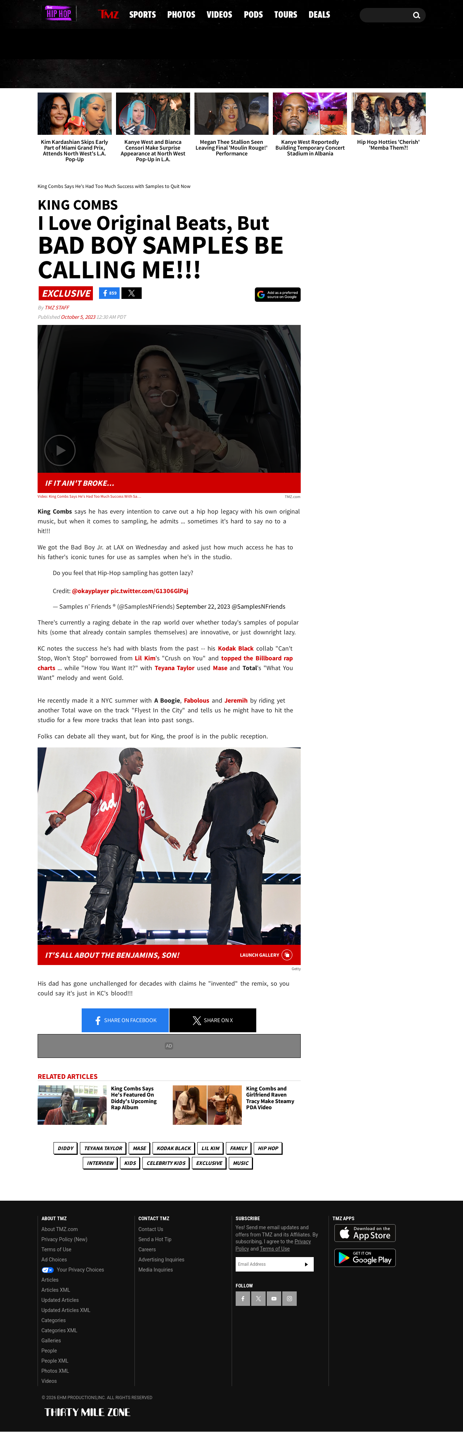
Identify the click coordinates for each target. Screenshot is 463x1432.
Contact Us (150, 1229)
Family (238, 1148)
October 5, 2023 (78, 316)
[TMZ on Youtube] (66, 13)
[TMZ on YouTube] (274, 1298)
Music (240, 1162)
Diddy (65, 1148)
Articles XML (56, 1290)
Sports (111, 74)
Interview (100, 1162)
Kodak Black (173, 1148)
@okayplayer (90, 591)
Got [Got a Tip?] (60, 44)
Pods (288, 74)
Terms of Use (57, 1250)
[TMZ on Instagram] (80, 13)
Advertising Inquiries (161, 1260)
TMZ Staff (56, 307)
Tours (340, 74)
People (49, 1351)
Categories (54, 1321)
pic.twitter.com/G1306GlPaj (149, 591)
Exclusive (209, 1162)
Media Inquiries (155, 1270)
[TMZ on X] (54, 13)
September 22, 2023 (203, 607)
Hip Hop (268, 1148)
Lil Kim (210, 1148)
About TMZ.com (60, 1229)
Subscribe (306, 1264)
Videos (234, 74)
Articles (50, 1280)
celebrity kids (165, 1162)
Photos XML (55, 1371)
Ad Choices (54, 1260)
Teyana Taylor (103, 1148)
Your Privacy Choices (73, 1270)
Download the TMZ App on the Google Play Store (365, 1258)
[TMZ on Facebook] (44, 13)
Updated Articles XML (66, 1310)
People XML (55, 1361)
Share (125, 1020)
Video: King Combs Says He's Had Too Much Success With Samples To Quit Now (90, 496)
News (55, 73)
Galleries (51, 1341)
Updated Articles (60, 1300)
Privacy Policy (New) (64, 1240)
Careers (147, 1250)
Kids (130, 1162)
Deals (394, 74)
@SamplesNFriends (259, 607)
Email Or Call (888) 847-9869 (120, 44)
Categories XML (59, 1331)
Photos (173, 74)
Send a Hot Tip (154, 1240)
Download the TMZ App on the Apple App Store (365, 1234)
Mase (139, 1148)
